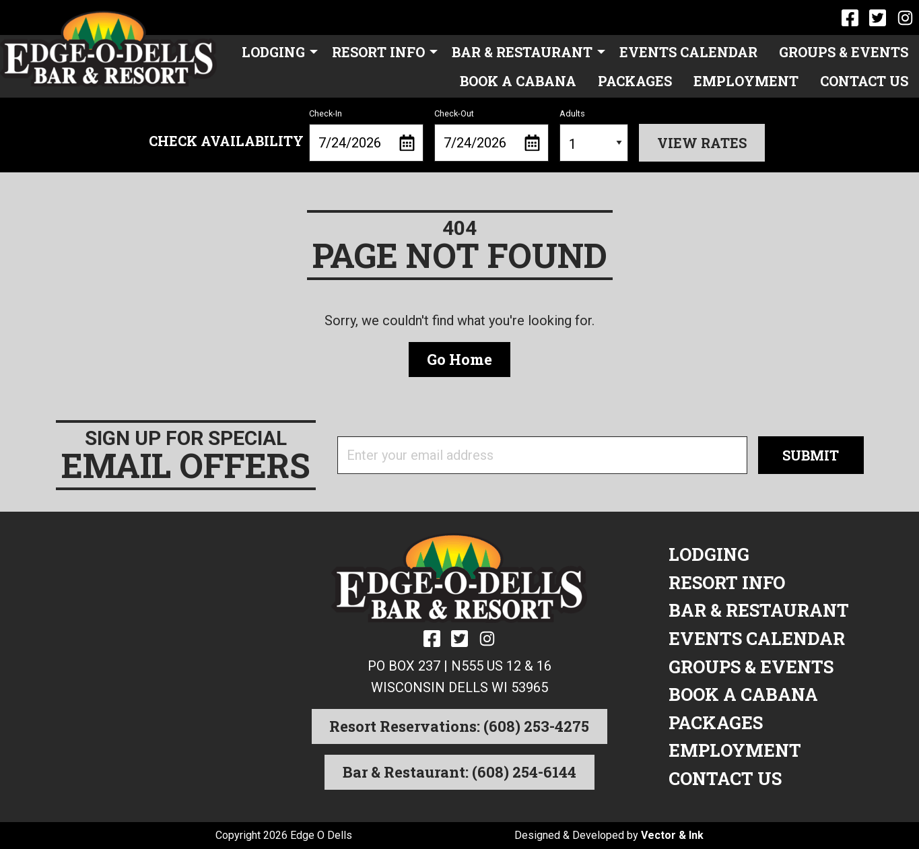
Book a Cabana (518, 81)
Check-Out (491, 135)
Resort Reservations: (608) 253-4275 (459, 726)
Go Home (459, 359)
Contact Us (864, 81)
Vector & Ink (672, 835)
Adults (594, 135)
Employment (745, 81)
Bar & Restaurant (522, 52)
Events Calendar (688, 52)
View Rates (702, 142)
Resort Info (378, 52)
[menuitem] (276, 52)
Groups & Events (843, 52)
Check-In (366, 135)
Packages (635, 81)
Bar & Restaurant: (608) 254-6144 (459, 772)
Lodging (273, 52)
